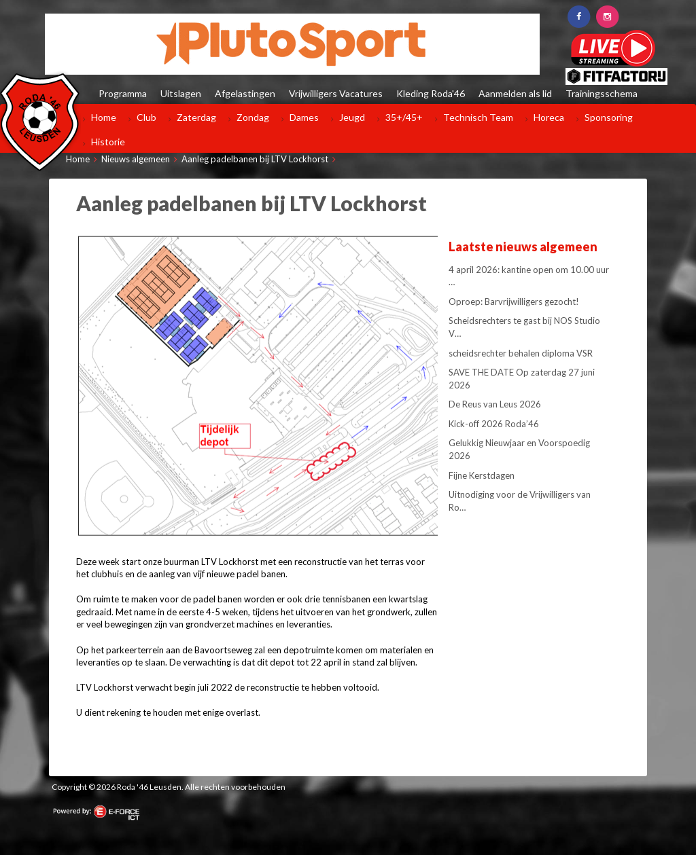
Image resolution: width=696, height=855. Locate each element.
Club (146, 117)
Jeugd (352, 117)
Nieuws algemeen (135, 158)
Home (103, 117)
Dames (304, 117)
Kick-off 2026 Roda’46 (494, 423)
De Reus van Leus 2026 (495, 404)
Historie (108, 141)
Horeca (549, 117)
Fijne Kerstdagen (482, 475)
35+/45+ (404, 117)
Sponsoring (609, 117)
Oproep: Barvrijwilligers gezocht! (514, 301)
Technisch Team (478, 117)
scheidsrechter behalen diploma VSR (521, 353)
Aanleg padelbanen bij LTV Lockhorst (254, 158)
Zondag (253, 117)
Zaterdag (196, 117)
